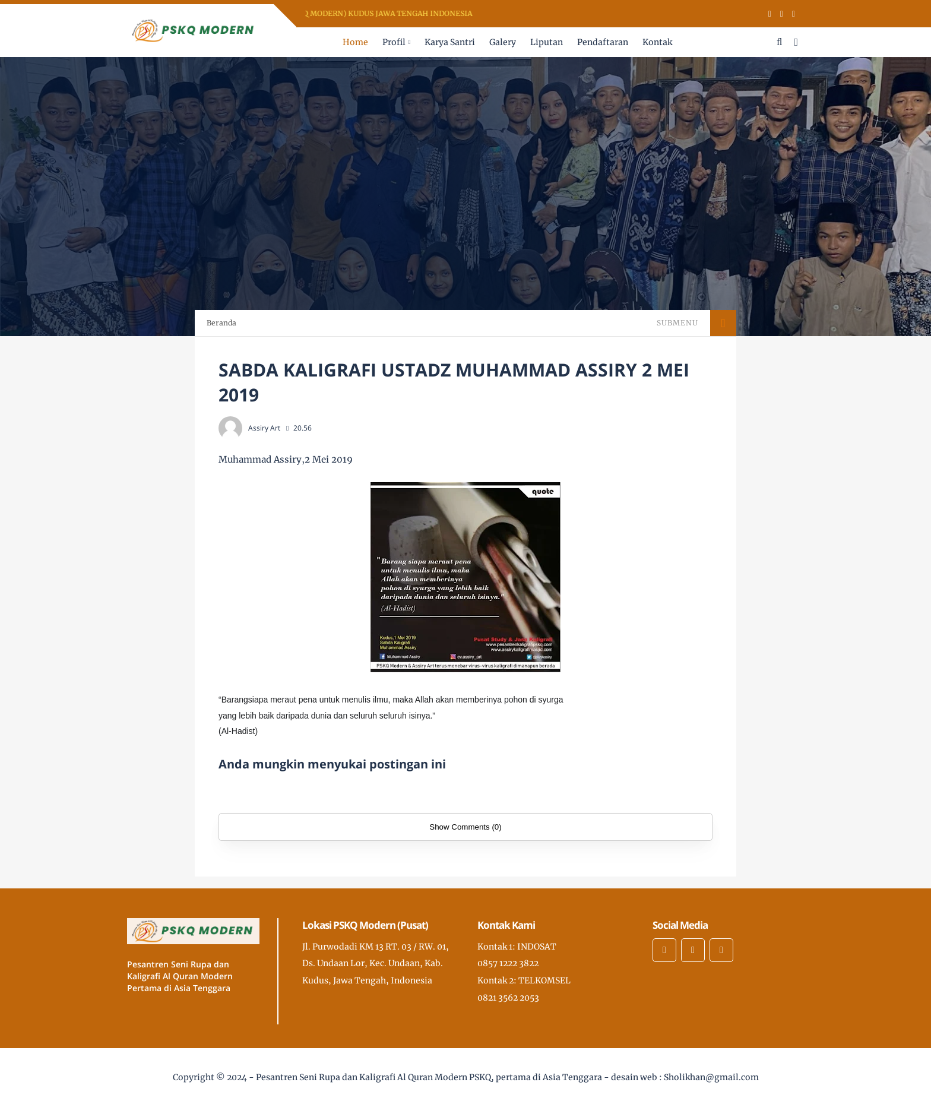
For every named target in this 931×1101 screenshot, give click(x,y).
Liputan (546, 42)
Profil (394, 42)
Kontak (657, 42)
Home (355, 42)
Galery (502, 42)
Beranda (221, 322)
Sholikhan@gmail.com (711, 1077)
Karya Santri (450, 42)
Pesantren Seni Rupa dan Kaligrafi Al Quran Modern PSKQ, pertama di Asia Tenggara (429, 1077)
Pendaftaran (602, 42)
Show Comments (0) (465, 826)
